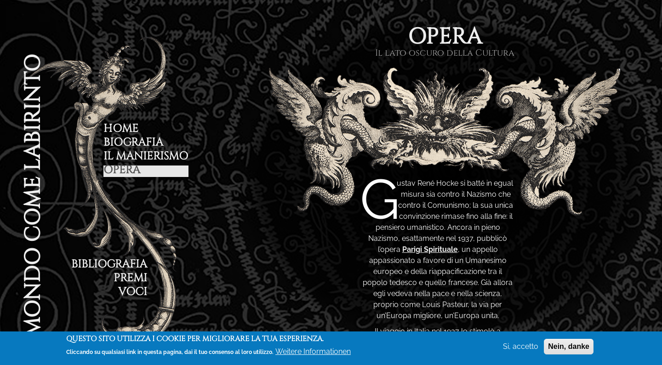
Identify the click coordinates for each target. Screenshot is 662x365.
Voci (132, 293)
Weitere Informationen (313, 351)
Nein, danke (568, 346)
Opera (121, 171)
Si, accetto (520, 346)
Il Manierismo (145, 157)
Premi (130, 279)
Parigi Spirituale (430, 249)
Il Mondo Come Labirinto (32, 208)
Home (120, 130)
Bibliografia (109, 265)
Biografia (133, 143)
